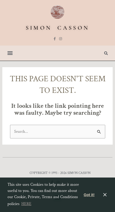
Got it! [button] (89, 195)
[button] (10, 53)
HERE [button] (26, 204)
